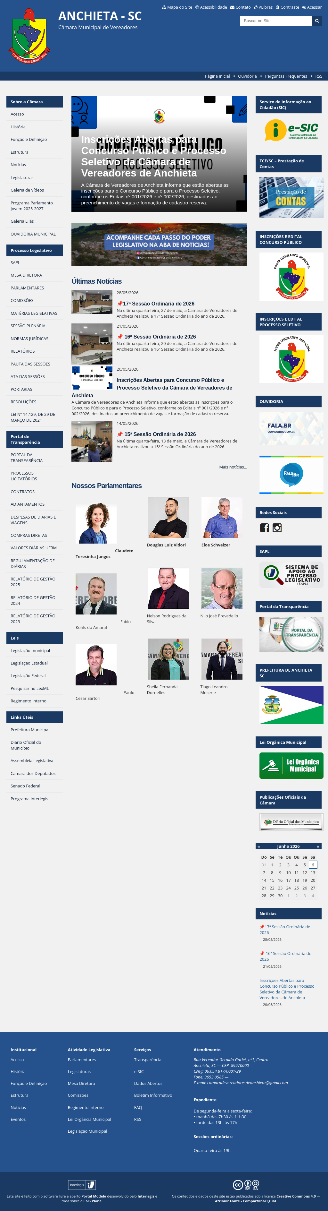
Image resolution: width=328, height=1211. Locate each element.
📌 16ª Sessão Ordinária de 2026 (156, 336)
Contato (243, 7)
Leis (15, 638)
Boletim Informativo (153, 1095)
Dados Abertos (148, 1083)
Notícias (18, 1107)
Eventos (18, 1119)
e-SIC (139, 1071)
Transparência (147, 1059)
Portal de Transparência (25, 439)
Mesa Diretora (81, 1083)
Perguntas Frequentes (286, 76)
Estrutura (20, 1095)
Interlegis (146, 1196)
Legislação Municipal (87, 1131)
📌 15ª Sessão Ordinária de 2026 (156, 434)
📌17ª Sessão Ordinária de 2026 (155, 303)
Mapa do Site (179, 7)
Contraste (290, 7)
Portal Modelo (93, 1196)
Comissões (78, 1095)
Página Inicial (217, 76)
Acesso (17, 1059)
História (18, 1071)
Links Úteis (22, 717)
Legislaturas (79, 1071)
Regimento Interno (86, 1107)
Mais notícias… (233, 467)
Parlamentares (82, 1059)
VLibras (266, 7)
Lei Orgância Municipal (89, 1119)
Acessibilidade (213, 7)
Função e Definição (29, 1083)
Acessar (314, 7)
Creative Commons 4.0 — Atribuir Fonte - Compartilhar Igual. (267, 1198)
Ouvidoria (247, 76)
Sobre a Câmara (27, 102)
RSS (318, 76)
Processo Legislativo (31, 250)
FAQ (138, 1107)
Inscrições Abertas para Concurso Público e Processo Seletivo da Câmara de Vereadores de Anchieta (153, 156)
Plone (97, 1200)
